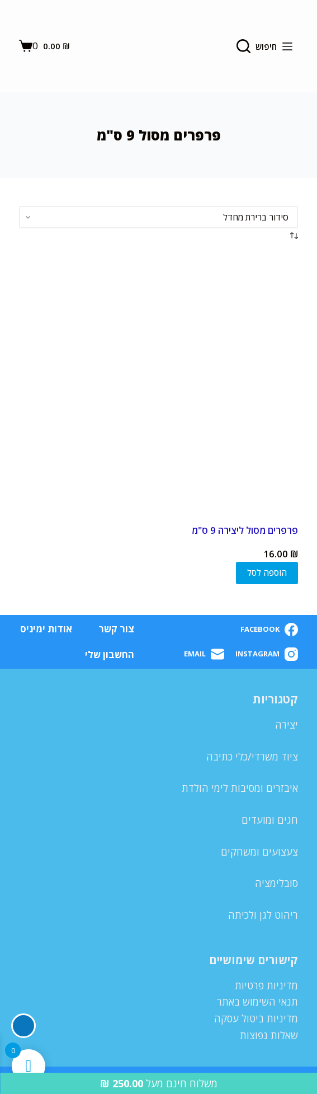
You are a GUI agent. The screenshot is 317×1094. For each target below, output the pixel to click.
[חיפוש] (256, 46)
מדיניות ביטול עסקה (256, 1018)
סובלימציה (276, 883)
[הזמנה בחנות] (158, 217)
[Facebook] (269, 629)
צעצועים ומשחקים (259, 851)
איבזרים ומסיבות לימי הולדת (240, 788)
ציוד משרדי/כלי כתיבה (252, 756)
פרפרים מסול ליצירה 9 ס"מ (245, 530)
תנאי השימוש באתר (257, 1001)
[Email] (204, 654)
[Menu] (287, 46)
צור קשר (116, 629)
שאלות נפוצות (269, 1035)
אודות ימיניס (46, 629)
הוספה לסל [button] (267, 572)
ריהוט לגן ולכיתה (263, 915)
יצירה (286, 724)
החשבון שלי (109, 655)
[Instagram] (266, 654)
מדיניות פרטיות (266, 985)
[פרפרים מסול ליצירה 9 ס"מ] (158, 383)
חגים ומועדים (270, 820)
